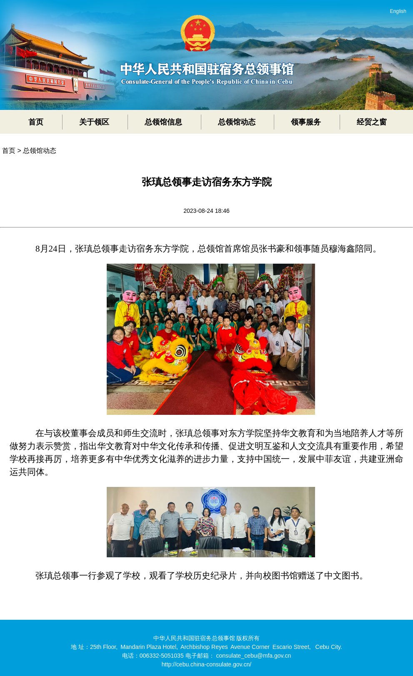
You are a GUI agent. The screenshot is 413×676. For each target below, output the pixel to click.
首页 (35, 122)
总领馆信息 (163, 122)
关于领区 (94, 122)
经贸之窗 (372, 122)
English (398, 11)
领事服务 (306, 122)
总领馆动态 (236, 122)
